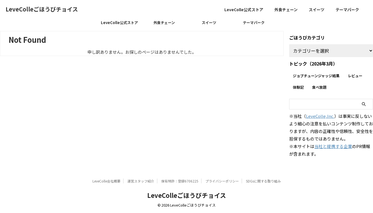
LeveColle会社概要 (106, 181)
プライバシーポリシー (222, 181)
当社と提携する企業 (333, 146)
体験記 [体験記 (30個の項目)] (298, 87)
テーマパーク (347, 9)
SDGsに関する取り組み (263, 181)
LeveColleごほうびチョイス (42, 9)
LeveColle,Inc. (320, 116)
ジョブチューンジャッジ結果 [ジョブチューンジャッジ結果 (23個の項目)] (316, 75)
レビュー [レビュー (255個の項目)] (355, 75)
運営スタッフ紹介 (140, 181)
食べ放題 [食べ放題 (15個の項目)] (319, 87)
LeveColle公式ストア (243, 9)
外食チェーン (286, 9)
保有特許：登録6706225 (179, 181)
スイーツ (316, 9)
